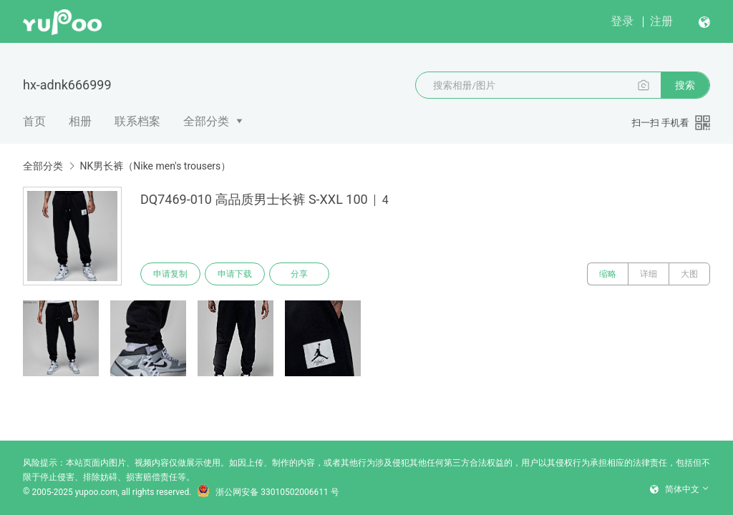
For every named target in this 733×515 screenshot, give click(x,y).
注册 (661, 21)
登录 (622, 21)
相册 (80, 121)
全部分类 (206, 121)
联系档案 (137, 121)
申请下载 (235, 274)
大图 (689, 274)
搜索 (685, 85)
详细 (648, 274)
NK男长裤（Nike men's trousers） (154, 166)
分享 (299, 274)
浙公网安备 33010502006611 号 (268, 492)
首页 (34, 121)
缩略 (607, 274)
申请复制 (170, 274)
